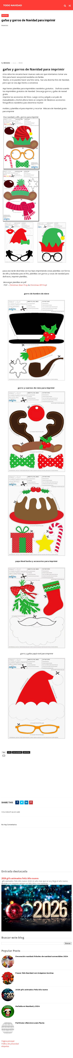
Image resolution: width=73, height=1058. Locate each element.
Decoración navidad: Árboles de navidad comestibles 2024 (41, 956)
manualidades (17, 752)
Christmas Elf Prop (38, 285)
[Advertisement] (36, 44)
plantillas (26, 752)
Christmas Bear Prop (18, 285)
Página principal (7, 1041)
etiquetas (5, 1046)
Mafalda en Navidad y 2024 (27, 1006)
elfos (5, 15)
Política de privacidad (10, 1044)
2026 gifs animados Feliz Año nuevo (19, 878)
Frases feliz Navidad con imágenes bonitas (34, 973)
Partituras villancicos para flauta (29, 1023)
